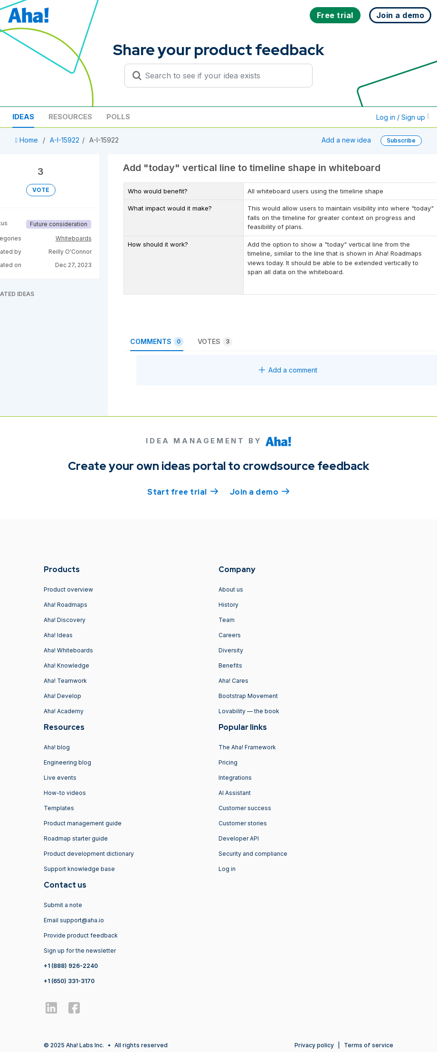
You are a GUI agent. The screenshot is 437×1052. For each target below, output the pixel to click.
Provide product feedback (81, 935)
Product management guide (83, 823)
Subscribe (401, 140)
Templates (59, 808)
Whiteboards (74, 238)
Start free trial (182, 491)
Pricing (228, 762)
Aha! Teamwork (65, 680)
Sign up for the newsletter (80, 950)
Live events (60, 777)
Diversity (230, 650)
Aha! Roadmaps (65, 604)
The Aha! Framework (247, 747)
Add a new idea (346, 140)
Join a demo (260, 491)
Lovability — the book (248, 711)
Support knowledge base (79, 868)
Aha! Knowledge (66, 665)
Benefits (230, 665)
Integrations (235, 777)
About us (230, 589)
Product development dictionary (89, 853)
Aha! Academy (64, 711)
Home (27, 140)
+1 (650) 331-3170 (69, 981)
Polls (118, 116)
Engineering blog (67, 762)
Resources (70, 116)
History (228, 604)
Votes (215, 341)
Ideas (23, 116)
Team (226, 619)
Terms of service (368, 1045)
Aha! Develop (62, 695)
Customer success (244, 808)
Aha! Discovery (65, 619)
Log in (227, 868)
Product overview (68, 589)
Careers (229, 635)
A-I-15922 (64, 140)
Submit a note (63, 905)
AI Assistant (234, 792)
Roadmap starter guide (76, 838)
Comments (156, 341)
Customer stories (242, 823)
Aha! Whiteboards (68, 650)
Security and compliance (252, 853)
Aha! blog (57, 747)
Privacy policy (314, 1045)
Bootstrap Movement (248, 695)
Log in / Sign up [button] (402, 117)
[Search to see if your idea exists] (222, 75)
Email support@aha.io (74, 920)
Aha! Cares (233, 680)
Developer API (238, 838)
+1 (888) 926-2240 (71, 965)
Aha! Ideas (58, 635)
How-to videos (65, 792)
